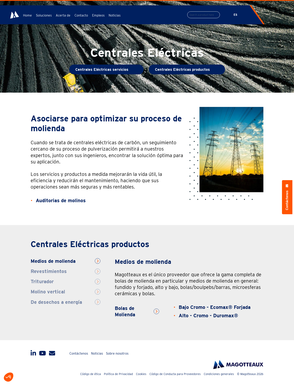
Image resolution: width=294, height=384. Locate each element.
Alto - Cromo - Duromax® (208, 316)
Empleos (98, 15)
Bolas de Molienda (125, 311)
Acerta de (63, 15)
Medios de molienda (53, 261)
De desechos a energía (56, 302)
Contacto (81, 15)
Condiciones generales (219, 374)
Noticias (114, 15)
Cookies (141, 374)
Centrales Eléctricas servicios (101, 69)
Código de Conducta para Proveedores (175, 374)
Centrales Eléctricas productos (182, 69)
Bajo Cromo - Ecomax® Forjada (215, 307)
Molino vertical (48, 292)
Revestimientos (49, 271)
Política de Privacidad (118, 374)
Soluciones (44, 15)
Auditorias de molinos (61, 200)
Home (27, 15)
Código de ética (90, 374)
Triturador (42, 281)
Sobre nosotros (117, 353)
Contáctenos (78, 353)
